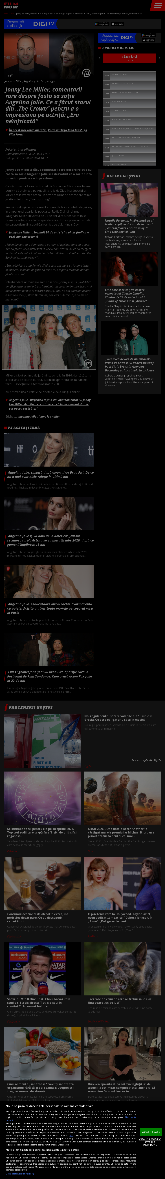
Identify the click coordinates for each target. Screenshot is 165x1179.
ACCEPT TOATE (151, 1131)
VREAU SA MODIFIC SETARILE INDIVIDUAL (150, 1142)
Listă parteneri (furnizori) (20, 1173)
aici (71, 1135)
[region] (82, 1140)
